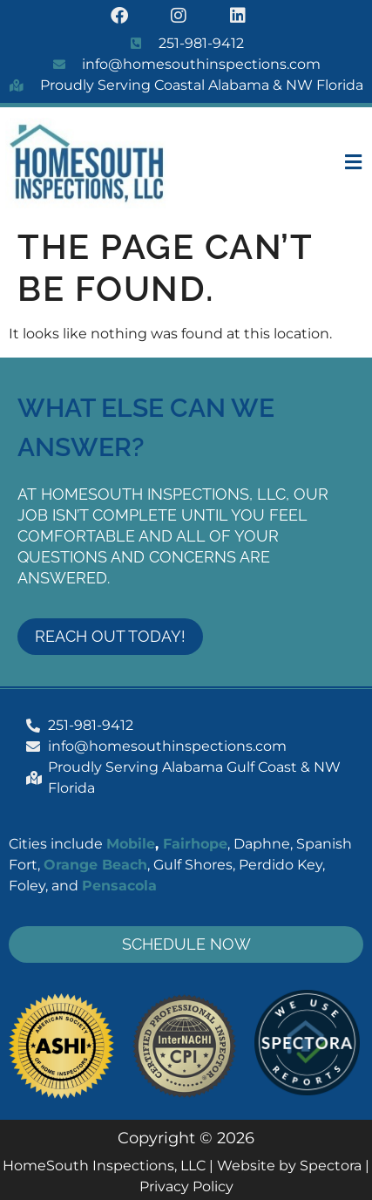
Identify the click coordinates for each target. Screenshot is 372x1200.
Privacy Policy (186, 1186)
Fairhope (195, 843)
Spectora (331, 1165)
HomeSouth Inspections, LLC (104, 1165)
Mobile (130, 843)
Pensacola (119, 885)
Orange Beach (95, 864)
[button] (333, 163)
